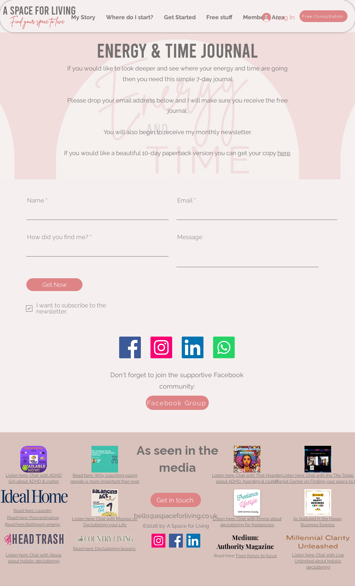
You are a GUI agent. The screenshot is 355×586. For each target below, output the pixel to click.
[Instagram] (161, 347)
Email (184, 200)
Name (35, 200)
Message (189, 237)
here (283, 153)
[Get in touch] (175, 500)
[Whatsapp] (224, 347)
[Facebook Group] (177, 403)
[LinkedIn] (192, 347)
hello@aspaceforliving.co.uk (176, 515)
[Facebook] (130, 347)
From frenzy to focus (256, 555)
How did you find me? (57, 237)
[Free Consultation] (324, 16)
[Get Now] (54, 284)
